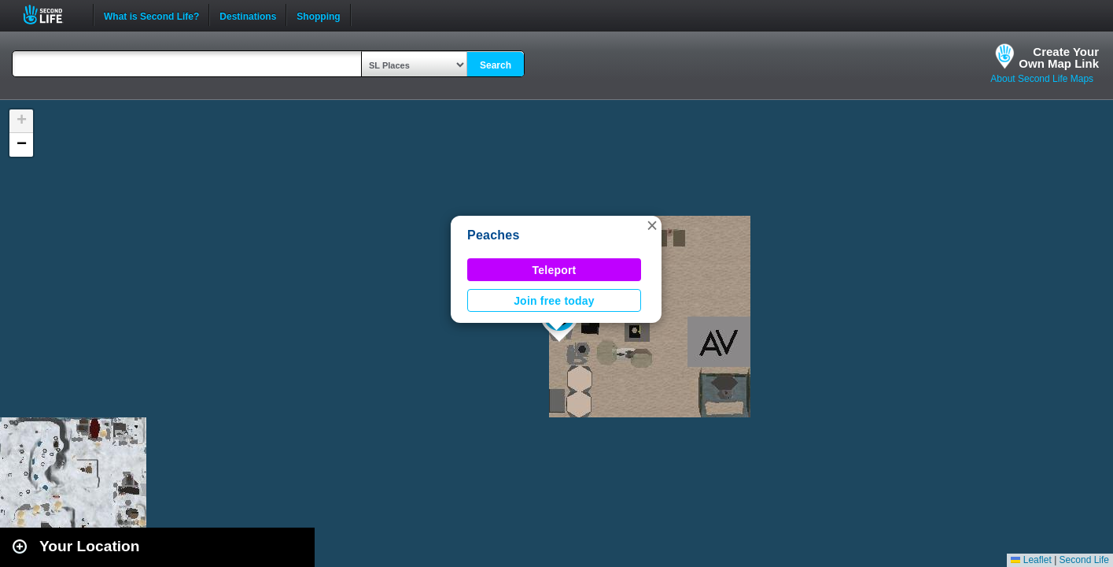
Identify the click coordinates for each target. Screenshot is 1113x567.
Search (495, 65)
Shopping (318, 15)
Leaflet (1031, 559)
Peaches (493, 235)
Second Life (51, 14)
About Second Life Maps (1041, 78)
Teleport (555, 270)
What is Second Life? (151, 15)
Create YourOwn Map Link (1059, 57)
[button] (652, 225)
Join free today (554, 301)
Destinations (247, 15)
